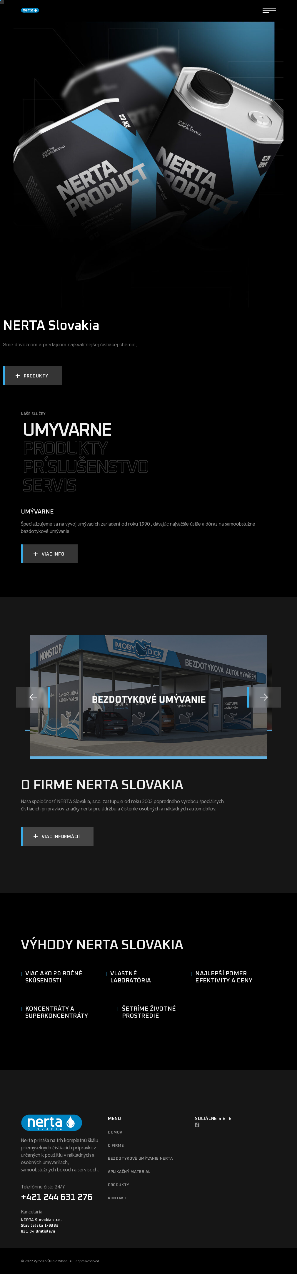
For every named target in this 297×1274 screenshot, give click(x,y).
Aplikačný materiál (129, 1172)
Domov (115, 1132)
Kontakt (117, 1198)
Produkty (118, 1185)
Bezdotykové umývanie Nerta (140, 1159)
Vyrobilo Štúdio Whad (50, 1260)
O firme (116, 1146)
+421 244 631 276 (56, 1197)
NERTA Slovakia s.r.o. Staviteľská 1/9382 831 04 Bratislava (41, 1226)
